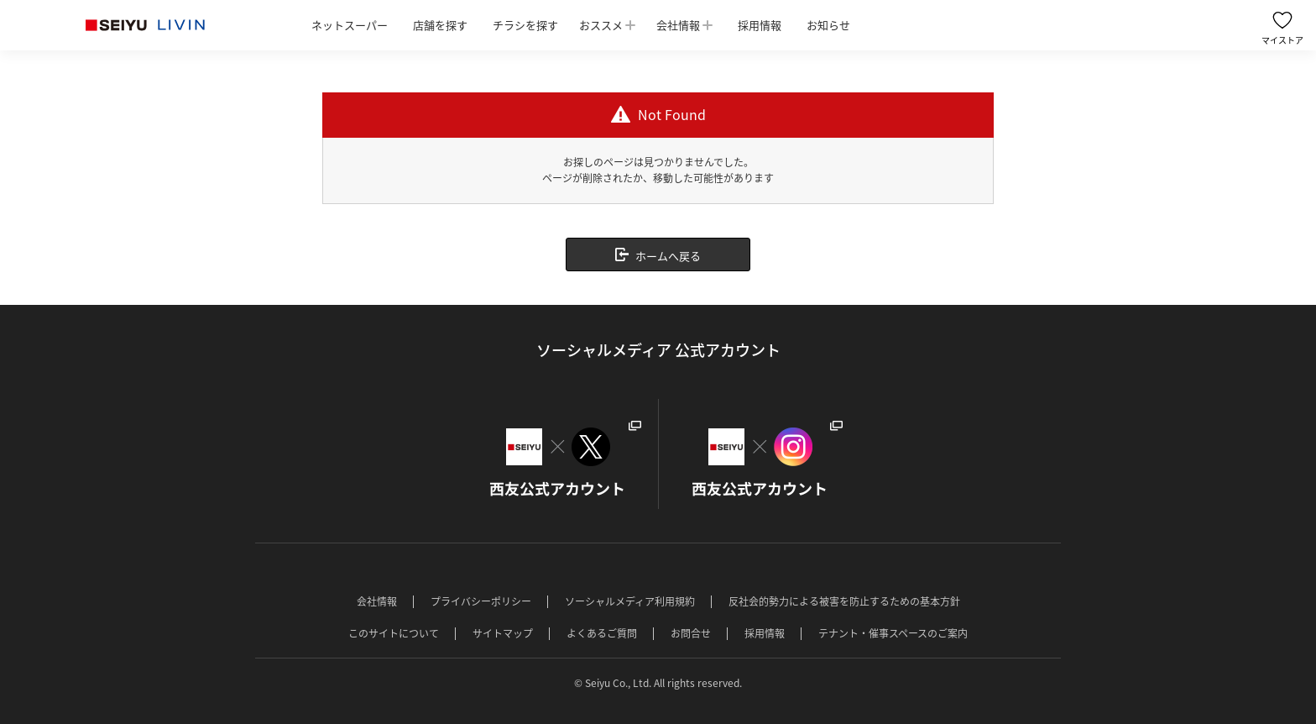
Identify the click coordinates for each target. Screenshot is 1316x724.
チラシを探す (525, 25)
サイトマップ (503, 633)
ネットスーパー (349, 25)
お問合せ (691, 633)
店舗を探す (440, 25)
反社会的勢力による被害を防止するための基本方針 (844, 601)
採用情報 (759, 25)
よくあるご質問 (602, 633)
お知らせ (828, 25)
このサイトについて (393, 633)
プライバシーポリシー (481, 601)
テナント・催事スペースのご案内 (893, 633)
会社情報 (678, 25)
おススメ (601, 25)
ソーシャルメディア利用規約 (630, 601)
